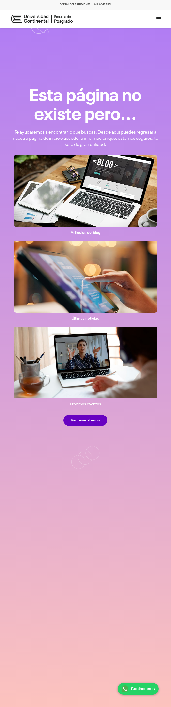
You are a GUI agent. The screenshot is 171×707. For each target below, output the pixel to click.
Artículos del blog (85, 233)
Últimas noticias (85, 319)
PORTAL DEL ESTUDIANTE (75, 4)
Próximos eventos (85, 404)
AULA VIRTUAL (103, 4)
